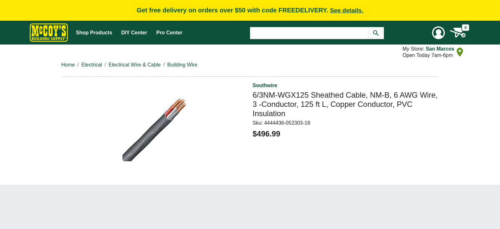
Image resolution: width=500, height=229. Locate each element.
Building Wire (182, 64)
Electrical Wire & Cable (135, 64)
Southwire (265, 85)
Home (68, 64)
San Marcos (440, 49)
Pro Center (169, 32)
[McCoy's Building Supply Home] (48, 32)
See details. (347, 10)
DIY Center (134, 32)
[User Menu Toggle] (438, 32)
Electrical (91, 64)
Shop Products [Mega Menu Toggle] (94, 32)
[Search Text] (309, 33)
